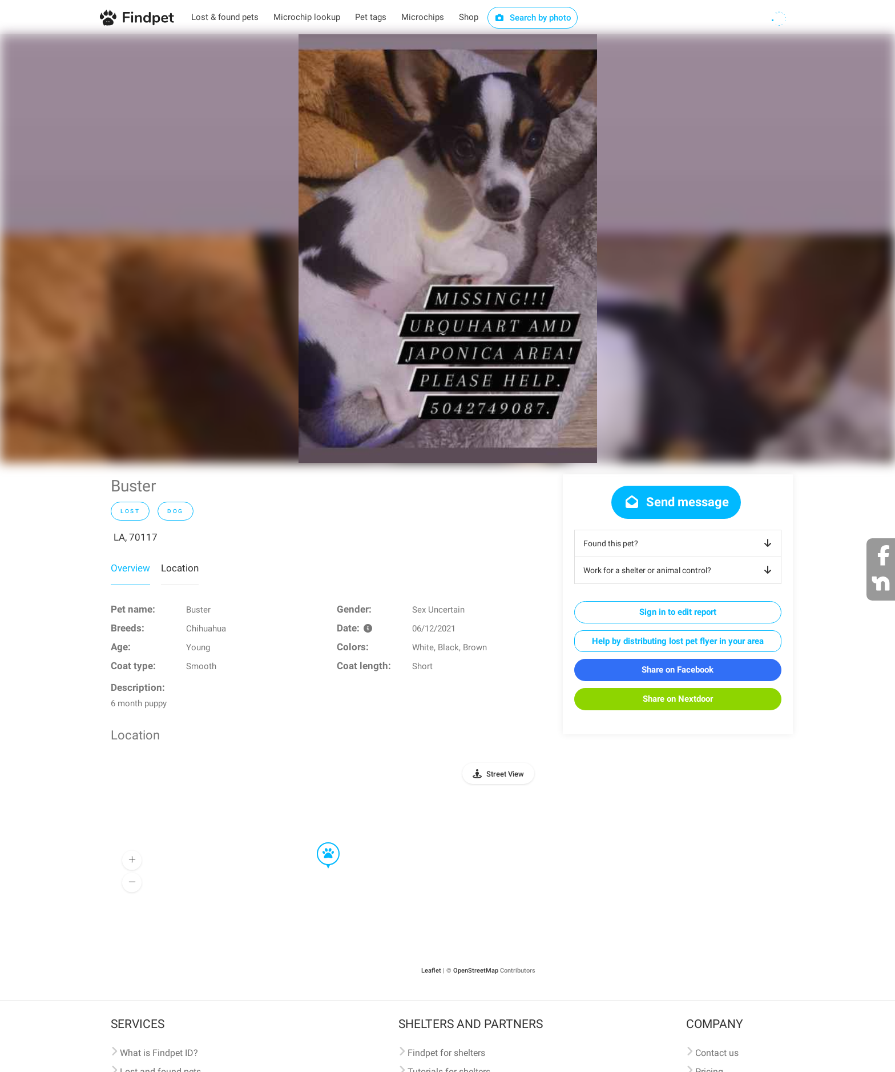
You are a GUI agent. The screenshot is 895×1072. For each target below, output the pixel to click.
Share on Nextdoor (678, 699)
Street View (505, 774)
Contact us (717, 1052)
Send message (676, 502)
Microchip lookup (306, 17)
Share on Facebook (677, 670)
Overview (130, 568)
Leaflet (431, 970)
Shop (468, 17)
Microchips (422, 17)
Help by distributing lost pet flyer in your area (678, 641)
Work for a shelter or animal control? (679, 570)
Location (180, 568)
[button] (320, 842)
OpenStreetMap (475, 970)
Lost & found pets (225, 17)
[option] (448, 248)
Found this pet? (679, 543)
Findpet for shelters (446, 1052)
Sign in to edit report (677, 612)
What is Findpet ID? (159, 1052)
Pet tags (370, 17)
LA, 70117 (136, 537)
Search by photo (533, 18)
